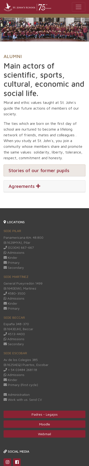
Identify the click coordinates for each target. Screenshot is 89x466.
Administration (17, 394)
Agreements (24, 186)
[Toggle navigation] (78, 7)
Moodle (44, 424)
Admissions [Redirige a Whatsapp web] (14, 252)
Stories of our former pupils (39, 170)
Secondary (14, 267)
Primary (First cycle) (21, 385)
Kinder (10, 257)
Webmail (44, 434)
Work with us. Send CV (23, 399)
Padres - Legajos (45, 414)
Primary (12, 262)
